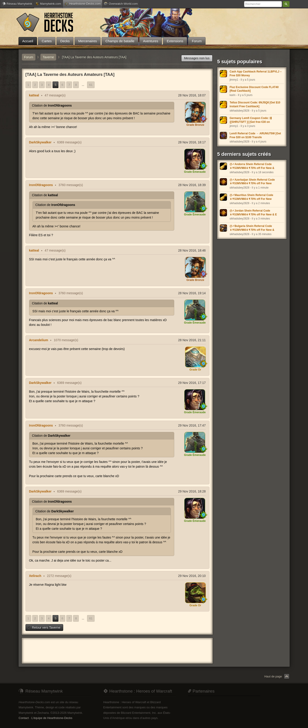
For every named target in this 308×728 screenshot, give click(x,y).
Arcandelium (38, 340)
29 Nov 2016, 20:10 (192, 576)
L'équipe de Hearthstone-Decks (51, 718)
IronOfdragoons (41, 185)
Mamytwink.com (48, 3)
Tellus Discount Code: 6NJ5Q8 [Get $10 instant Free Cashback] (255, 104)
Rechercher (286, 4)
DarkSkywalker (40, 142)
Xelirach (35, 576)
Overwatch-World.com (121, 3)
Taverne (48, 57)
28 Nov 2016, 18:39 (192, 185)
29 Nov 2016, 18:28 (192, 491)
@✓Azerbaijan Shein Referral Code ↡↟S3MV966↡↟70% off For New (252, 181)
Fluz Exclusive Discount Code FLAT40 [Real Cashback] (254, 89)
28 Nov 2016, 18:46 (192, 250)
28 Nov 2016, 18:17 (192, 142)
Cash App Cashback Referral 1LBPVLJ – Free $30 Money (256, 73)
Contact (24, 718)
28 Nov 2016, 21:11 (192, 340)
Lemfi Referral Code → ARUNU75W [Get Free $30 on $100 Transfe (255, 135)
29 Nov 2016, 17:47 (192, 425)
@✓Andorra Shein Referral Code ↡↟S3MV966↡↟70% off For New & (252, 166)
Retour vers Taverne (44, 627)
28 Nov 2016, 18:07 (192, 95)
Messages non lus (197, 58)
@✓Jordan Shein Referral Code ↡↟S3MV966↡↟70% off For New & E (253, 212)
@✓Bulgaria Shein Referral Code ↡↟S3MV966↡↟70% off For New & (252, 227)
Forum (28, 57)
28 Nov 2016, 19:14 (192, 293)
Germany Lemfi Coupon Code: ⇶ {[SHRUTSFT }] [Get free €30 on (251, 120)
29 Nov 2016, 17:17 (192, 383)
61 (90, 84)
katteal (34, 95)
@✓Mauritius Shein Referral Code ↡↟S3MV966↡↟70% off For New (251, 197)
